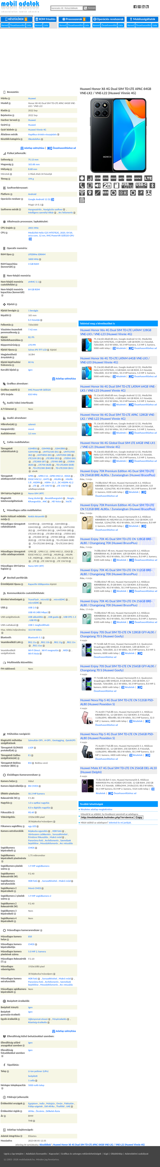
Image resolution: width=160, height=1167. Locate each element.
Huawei (32, 98)
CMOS (31, 847)
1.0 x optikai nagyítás (38, 802)
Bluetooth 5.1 (35, 637)
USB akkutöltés (35, 616)
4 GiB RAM (33, 263)
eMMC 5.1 (33, 281)
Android (32, 194)
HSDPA (36, 482)
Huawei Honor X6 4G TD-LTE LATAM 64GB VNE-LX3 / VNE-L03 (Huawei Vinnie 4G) (115, 360)
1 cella (31, 1080)
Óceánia (40, 1111)
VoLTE (69, 501)
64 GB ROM (34, 289)
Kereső (5, 25)
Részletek (119, 348)
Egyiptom (33, 1103)
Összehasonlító (17, 25)
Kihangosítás (34, 501)
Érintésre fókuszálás (38, 837)
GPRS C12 (43, 475)
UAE (68, 1106)
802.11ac (37, 645)
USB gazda (53, 616)
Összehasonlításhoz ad (61, 148)
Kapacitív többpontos (39, 584)
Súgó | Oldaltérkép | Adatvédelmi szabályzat (125, 1153)
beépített (32, 1076)
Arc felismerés (65, 212)
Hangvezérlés (35, 209)
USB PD (33, 620)
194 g (31, 178)
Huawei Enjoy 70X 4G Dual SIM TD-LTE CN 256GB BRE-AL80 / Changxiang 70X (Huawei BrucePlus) (116, 603)
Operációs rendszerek (108, 19)
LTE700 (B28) (44, 464)
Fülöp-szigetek (35, 1106)
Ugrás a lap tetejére (14, 1153)
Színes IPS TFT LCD (37, 349)
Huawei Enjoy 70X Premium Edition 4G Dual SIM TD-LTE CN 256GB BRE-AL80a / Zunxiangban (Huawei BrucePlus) (117, 473)
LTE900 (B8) (57, 461)
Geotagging (58, 740)
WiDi (65, 650)
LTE (34, 485)
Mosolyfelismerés (49, 843)
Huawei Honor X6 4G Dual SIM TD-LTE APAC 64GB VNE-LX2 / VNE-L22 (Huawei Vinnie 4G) (99, 1144)
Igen (30, 369)
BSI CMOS (33, 785)
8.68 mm (32, 169)
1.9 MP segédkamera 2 (39, 895)
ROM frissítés (45, 19)
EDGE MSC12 (34, 479)
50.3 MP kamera (36, 793)
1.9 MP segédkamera (38, 865)
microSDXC (33, 602)
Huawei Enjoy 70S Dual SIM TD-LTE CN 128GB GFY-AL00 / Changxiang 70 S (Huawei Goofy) (118, 634)
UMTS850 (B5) (44, 455)
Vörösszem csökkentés (39, 834)
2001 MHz (33, 227)
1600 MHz (33, 259)
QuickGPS (70, 740)
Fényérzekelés (59, 1019)
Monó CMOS (34, 888)
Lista (29, 25)
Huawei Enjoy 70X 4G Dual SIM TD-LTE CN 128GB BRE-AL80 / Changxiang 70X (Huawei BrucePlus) (116, 541)
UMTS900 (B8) (64, 455)
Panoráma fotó (35, 840)
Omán (59, 1103)
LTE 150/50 (62, 485)
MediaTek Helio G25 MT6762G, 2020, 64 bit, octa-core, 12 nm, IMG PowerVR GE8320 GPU (51, 234)
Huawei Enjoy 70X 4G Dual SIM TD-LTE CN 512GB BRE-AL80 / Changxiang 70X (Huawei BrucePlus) (116, 572)
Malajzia (50, 1103)
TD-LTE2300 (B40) (42, 468)
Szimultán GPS (35, 740)
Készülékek (17, 19)
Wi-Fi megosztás (50, 650)
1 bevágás (33, 310)
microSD (44, 599)
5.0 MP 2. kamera (37, 951)
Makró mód (56, 837)
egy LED (32, 826)
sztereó (31, 424)
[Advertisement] (80, 57)
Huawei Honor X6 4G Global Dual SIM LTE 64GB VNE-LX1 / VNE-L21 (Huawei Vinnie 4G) (117, 445)
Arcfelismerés (51, 840)
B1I (29, 762)
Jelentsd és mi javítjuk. (120, 822)
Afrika (31, 1111)
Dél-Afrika (49, 1106)
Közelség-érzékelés (37, 1022)
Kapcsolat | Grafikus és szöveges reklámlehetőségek (75, 1153)
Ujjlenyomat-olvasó (38, 1019)
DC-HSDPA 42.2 (65, 482)
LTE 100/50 (46, 485)
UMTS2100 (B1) (51, 451)
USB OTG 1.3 (69, 616)
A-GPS (47, 740)
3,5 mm (32, 433)
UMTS (46, 479)
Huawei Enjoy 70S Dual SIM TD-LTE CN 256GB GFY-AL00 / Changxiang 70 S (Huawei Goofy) (118, 668)
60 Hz (31, 362)
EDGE (67, 475)
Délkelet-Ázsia (53, 1111)
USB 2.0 (32, 607)
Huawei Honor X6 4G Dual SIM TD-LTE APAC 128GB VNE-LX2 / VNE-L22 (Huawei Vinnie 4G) (117, 417)
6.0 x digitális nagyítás (39, 807)
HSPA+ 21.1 (50, 482)
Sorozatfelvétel (60, 834)
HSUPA (57, 479)
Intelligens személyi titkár (41, 212)
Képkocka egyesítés (38, 831)
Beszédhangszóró (54, 498)
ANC (45, 501)
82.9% (31, 337)
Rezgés (70, 498)
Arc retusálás (66, 843)
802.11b (45, 642)
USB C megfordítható (38, 624)
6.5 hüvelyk (34, 319)
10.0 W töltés (35, 629)
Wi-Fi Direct (34, 650)
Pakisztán (69, 1103)
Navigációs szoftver (52, 209)
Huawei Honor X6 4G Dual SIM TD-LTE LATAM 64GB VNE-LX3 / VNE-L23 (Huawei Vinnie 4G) (118, 388)
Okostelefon (34, 139)
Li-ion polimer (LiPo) (38, 1071)
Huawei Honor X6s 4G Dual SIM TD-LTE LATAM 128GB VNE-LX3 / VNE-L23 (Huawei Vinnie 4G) (115, 332)
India (41, 1103)
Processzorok (74, 19)
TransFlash (33, 599)
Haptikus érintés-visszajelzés (42, 134)
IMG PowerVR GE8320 (39, 389)
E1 (29, 755)
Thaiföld (60, 1106)
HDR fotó (57, 831)
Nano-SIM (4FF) (36, 493)
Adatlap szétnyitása (32, 148)
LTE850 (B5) (70, 458)
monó (31, 429)
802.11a (32, 642)
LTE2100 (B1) (34, 458)
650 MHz (32, 394)
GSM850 (32, 448)
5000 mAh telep (36, 1085)
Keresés (89, 8)
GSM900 (46, 448)
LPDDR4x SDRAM (36, 254)
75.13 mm (33, 159)
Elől (30, 936)
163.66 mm (34, 164)
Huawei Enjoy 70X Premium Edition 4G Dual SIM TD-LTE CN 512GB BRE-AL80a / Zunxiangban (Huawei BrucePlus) (117, 507)
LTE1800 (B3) (52, 458)
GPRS (31, 475)
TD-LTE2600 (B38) (65, 464)
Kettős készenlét (36, 516)
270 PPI (32, 344)
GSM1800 (60, 448)
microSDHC (59, 599)
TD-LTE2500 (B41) (64, 468)
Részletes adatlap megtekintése (96, 809)
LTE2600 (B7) (39, 461)
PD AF (31, 812)
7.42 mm (32, 329)
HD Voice (56, 501)
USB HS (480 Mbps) (38, 612)
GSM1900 (33, 451)
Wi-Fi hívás (33, 653)
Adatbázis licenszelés (36, 1153)
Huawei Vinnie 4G (37, 129)
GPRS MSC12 (56, 475)
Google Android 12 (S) (39, 199)
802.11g (58, 642)
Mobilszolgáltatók (143, 19)
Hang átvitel (34, 498)
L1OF (30, 747)
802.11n (71, 642)
